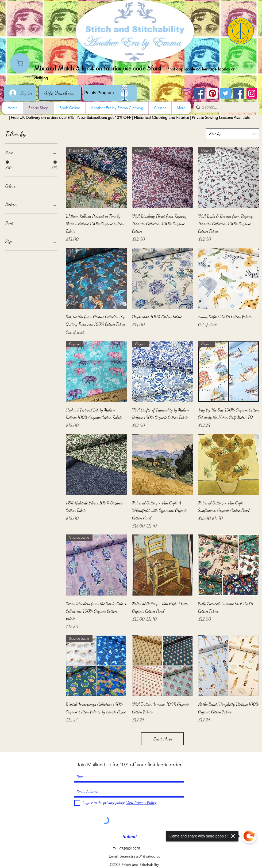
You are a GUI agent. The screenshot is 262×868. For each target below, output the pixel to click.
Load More (162, 739)
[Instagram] (186, 93)
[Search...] (225, 107)
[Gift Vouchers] (60, 93)
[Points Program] (110, 93)
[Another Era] (238, 93)
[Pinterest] (212, 93)
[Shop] (20, 63)
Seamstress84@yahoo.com (142, 856)
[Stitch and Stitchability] (199, 93)
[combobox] (232, 133)
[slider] (7, 162)
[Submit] (129, 836)
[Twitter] (225, 93)
